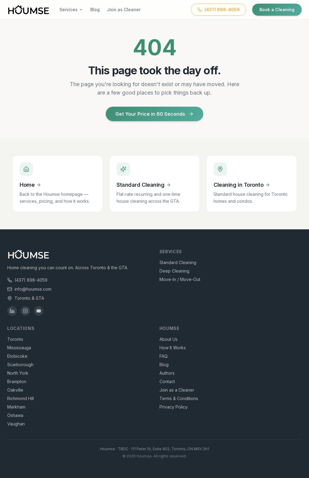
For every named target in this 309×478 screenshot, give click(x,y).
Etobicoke (17, 356)
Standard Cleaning (177, 262)
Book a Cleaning (277, 9)
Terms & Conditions (178, 398)
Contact (167, 381)
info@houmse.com (29, 289)
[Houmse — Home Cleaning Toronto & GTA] (28, 9)
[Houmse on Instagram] (25, 311)
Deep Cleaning (174, 270)
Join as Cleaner (123, 9)
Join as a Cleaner (176, 389)
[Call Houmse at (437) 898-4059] (218, 10)
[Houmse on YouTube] (38, 311)
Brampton (16, 381)
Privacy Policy (173, 406)
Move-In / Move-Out (179, 279)
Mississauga (19, 347)
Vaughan (16, 423)
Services (71, 9)
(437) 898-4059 (27, 280)
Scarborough (20, 364)
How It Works (172, 347)
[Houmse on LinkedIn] (12, 311)
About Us (168, 339)
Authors (167, 373)
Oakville (15, 389)
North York (17, 373)
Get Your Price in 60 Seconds (154, 114)
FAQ (163, 356)
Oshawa (15, 415)
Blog (95, 9)
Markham (16, 406)
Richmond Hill (20, 398)
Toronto (15, 339)
